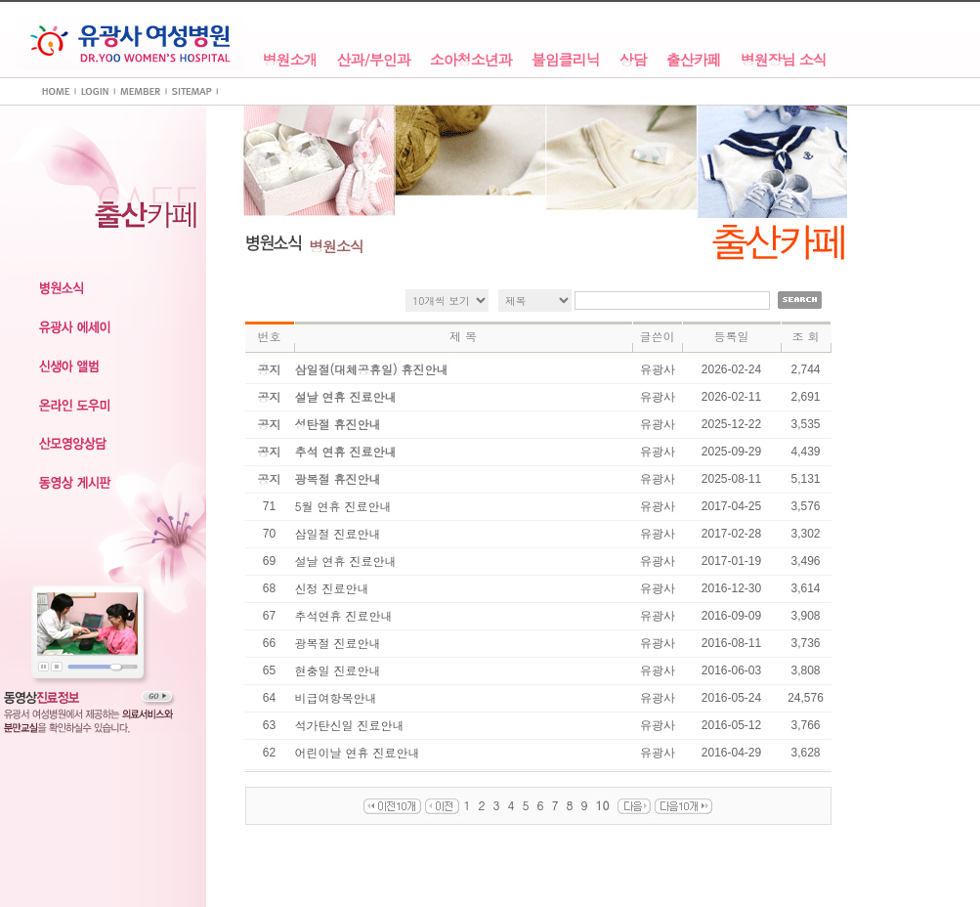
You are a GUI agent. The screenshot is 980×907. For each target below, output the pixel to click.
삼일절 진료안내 (338, 533)
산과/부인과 (373, 60)
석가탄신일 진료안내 (350, 724)
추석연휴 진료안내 (344, 615)
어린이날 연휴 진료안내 (357, 752)
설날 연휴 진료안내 (346, 560)
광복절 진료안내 (338, 642)
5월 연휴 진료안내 (343, 505)
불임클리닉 (566, 60)
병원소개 (290, 60)
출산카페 (693, 60)
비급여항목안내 (336, 697)
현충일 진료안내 (338, 670)
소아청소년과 (471, 60)
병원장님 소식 (784, 60)
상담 (633, 60)
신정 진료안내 (332, 588)
